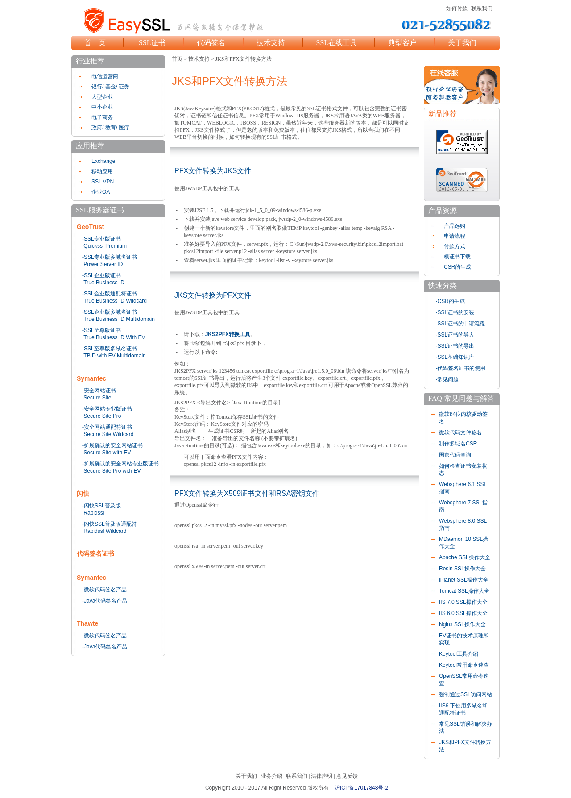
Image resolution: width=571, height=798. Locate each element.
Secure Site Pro (102, 416)
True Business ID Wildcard (115, 301)
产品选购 (454, 226)
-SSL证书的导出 (455, 346)
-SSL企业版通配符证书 (109, 294)
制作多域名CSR (458, 444)
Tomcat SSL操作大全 (464, 591)
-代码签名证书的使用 (461, 368)
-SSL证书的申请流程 (460, 323)
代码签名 (211, 42)
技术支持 (271, 42)
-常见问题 (447, 379)
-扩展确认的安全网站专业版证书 (120, 464)
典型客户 (402, 42)
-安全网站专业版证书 (107, 409)
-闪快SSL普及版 (101, 506)
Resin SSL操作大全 (462, 568)
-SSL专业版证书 (101, 239)
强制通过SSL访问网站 (465, 694)
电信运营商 (104, 76)
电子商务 (102, 117)
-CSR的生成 (450, 301)
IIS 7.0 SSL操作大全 (463, 602)
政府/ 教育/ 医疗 (110, 128)
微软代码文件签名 (460, 432)
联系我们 (481, 8)
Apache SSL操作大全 (464, 557)
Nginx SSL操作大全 (462, 624)
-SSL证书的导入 (455, 335)
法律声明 (321, 776)
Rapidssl (93, 513)
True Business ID (103, 282)
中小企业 (102, 107)
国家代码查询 (455, 455)
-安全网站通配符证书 (107, 427)
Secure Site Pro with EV (112, 471)
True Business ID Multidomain (119, 319)
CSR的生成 (457, 267)
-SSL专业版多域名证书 (109, 257)
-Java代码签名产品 (104, 601)
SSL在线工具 (336, 42)
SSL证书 (152, 42)
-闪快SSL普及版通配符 (109, 524)
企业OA (100, 192)
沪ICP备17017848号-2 (361, 788)
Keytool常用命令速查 (464, 665)
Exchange (103, 161)
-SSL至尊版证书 (101, 330)
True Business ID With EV (114, 337)
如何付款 (457, 8)
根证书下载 (457, 257)
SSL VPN (102, 182)
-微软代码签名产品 (104, 589)
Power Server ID (103, 264)
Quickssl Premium (105, 246)
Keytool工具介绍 (458, 654)
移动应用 (102, 171)
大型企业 (102, 97)
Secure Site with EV (107, 452)
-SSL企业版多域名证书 (109, 312)
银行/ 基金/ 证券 (110, 86)
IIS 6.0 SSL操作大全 (463, 613)
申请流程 (454, 236)
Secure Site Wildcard (108, 434)
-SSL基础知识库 (455, 357)
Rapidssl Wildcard (104, 531)
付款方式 (454, 246)
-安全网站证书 (99, 390)
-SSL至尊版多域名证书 (109, 348)
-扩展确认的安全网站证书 (112, 445)
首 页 (95, 42)
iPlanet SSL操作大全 (463, 580)
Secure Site (97, 398)
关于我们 (462, 42)
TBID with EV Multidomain (114, 356)
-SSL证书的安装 (455, 312)
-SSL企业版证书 (101, 275)
